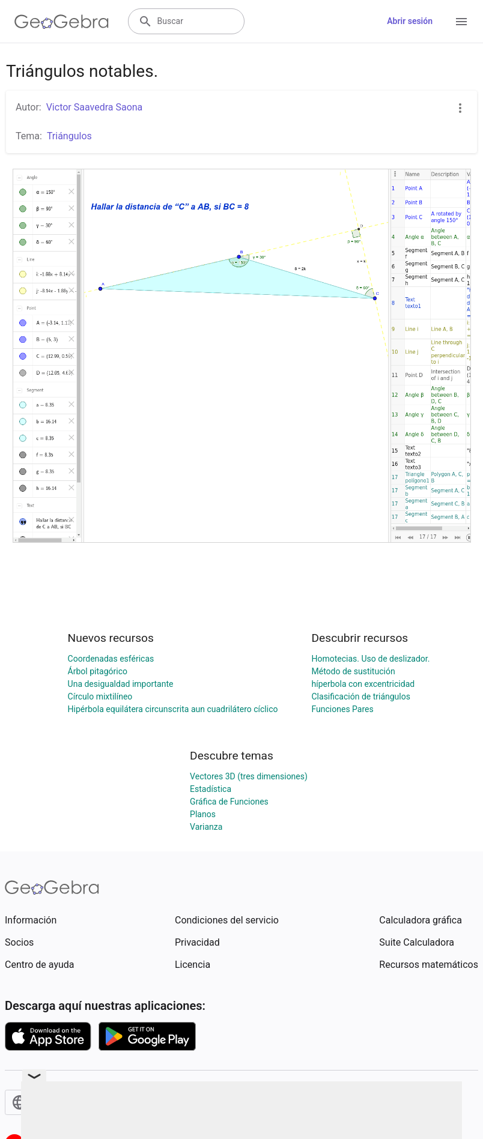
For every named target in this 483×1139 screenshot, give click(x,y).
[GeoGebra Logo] (61, 21)
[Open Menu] (461, 21)
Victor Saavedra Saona (94, 107)
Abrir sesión (410, 21)
